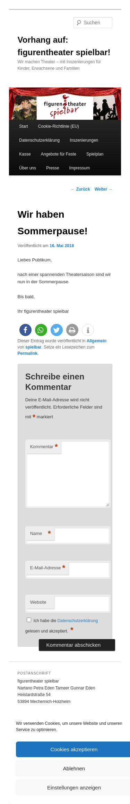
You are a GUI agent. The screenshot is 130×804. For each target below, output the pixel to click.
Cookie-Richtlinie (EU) (58, 126)
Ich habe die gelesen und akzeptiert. (61, 626)
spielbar (33, 347)
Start (23, 126)
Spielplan (94, 154)
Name (40, 534)
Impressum (79, 168)
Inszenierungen (84, 140)
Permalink (27, 353)
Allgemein (96, 340)
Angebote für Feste (58, 154)
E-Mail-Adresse (47, 568)
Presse (52, 168)
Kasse (25, 154)
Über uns (27, 168)
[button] (25, 330)
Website (38, 602)
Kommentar (44, 447)
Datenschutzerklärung (39, 140)
